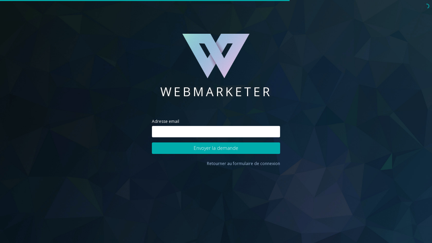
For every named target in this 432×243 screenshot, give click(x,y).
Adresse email (165, 121)
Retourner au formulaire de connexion (243, 163)
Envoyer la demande (216, 148)
